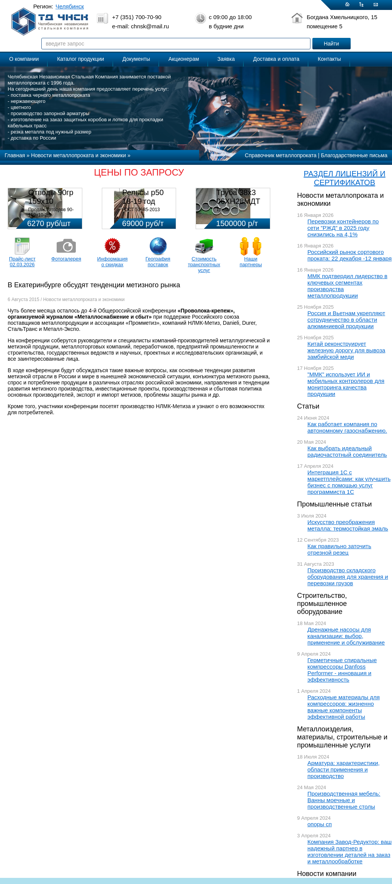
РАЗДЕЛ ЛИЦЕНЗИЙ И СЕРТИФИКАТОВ (344, 178)
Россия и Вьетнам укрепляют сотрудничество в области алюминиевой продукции (346, 319)
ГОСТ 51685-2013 (141, 209)
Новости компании (326, 873)
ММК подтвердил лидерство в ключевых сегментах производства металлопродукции (347, 286)
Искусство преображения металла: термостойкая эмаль (347, 525)
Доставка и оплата (276, 59)
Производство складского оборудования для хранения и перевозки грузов (347, 576)
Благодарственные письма (354, 155)
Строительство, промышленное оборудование (322, 603)
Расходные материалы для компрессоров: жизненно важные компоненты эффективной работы (343, 707)
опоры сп (319, 824)
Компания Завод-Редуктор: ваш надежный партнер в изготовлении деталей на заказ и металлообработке (349, 851)
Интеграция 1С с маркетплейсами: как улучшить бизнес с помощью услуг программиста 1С (348, 482)
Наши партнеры (251, 261)
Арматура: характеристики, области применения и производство (343, 769)
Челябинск (70, 6)
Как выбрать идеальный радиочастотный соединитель (347, 451)
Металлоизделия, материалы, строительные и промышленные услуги (342, 737)
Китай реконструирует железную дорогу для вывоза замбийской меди (346, 350)
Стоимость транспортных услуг (204, 264)
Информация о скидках (112, 261)
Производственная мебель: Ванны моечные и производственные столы (344, 800)
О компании (24, 59)
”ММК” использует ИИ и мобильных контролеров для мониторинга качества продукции (345, 384)
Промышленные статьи (334, 504)
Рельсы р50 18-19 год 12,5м (142, 201)
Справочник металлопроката (281, 155)
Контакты (329, 59)
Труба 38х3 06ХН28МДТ (238, 196)
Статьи (308, 406)
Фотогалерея (66, 259)
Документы (136, 59)
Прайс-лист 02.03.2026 (22, 261)
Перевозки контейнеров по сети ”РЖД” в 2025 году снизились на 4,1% (343, 228)
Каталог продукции (80, 59)
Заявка (226, 59)
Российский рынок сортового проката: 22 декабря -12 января (349, 255)
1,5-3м (223, 209)
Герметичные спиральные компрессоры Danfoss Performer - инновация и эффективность (342, 670)
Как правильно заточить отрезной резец (339, 549)
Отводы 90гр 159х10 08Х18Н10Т (51, 201)
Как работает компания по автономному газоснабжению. (347, 427)
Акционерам (183, 59)
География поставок (157, 261)
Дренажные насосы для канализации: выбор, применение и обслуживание (346, 636)
